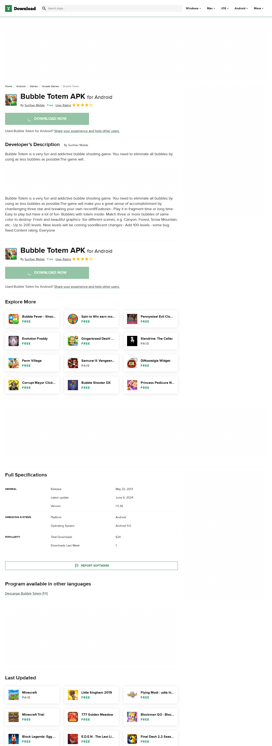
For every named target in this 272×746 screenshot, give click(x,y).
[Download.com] (20, 8)
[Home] (8, 86)
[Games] (34, 86)
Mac (210, 8)
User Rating (74, 105)
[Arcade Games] (50, 86)
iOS (223, 8)
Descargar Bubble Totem (23, 594)
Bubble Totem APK (66, 96)
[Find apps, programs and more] (111, 8)
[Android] (21, 86)
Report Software (91, 565)
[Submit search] (44, 8)
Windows (192, 8)
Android (240, 8)
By (32, 105)
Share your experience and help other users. (87, 131)
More (259, 8)
